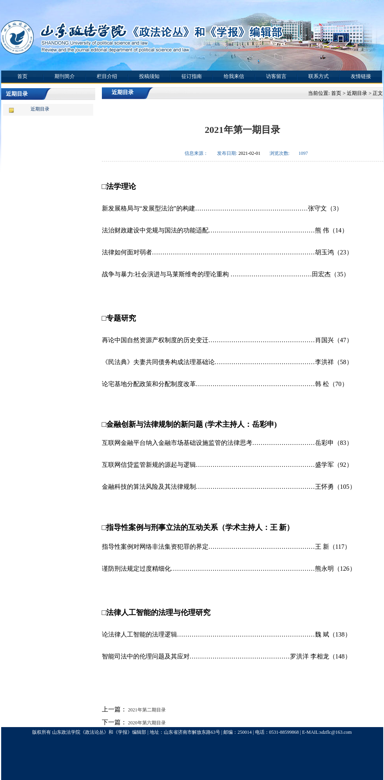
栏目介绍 (107, 76)
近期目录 (40, 109)
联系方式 (318, 76)
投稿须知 (149, 76)
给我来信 (234, 76)
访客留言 (276, 76)
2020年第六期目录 (146, 723)
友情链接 (361, 76)
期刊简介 (64, 76)
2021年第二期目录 (146, 710)
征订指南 (191, 76)
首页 (22, 76)
